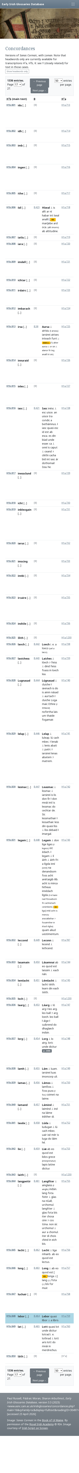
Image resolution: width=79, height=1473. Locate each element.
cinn (44, 1220)
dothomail (48, 463)
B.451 (37, 980)
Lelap (45, 734)
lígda (47, 863)
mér (53, 1135)
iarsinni (46, 334)
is (54, 207)
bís (55, 1212)
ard (56, 223)
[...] (24, 105)
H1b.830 (10, 786)
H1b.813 (10, 326)
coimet (51, 1094)
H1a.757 (65, 1268)
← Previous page (39, 83)
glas (53, 1197)
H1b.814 (10, 360)
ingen (21, 167)
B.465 (37, 1326)
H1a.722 (65, 280)
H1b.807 (10, 237)
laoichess (23, 658)
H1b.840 (10, 1104)
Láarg (46, 1005)
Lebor (46, 1316)
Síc (43, 814)
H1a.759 (65, 1316)
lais (55, 712)
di (53, 1116)
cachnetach (50, 903)
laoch (21, 644)
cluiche (46, 684)
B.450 (37, 962)
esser (45, 443)
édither (46, 1116)
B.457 (37, 1104)
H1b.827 (10, 658)
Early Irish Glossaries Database (23, 4)
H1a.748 (65, 1038)
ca (50, 443)
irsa (20, 327)
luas (53, 1072)
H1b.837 (10, 1038)
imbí (49, 910)
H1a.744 (65, 962)
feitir (45, 1197)
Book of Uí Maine (52, 1420)
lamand (23, 1105)
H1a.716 (65, 167)
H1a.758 (65, 1294)
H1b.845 (10, 1250)
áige (46, 1021)
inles (21, 386)
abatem (47, 757)
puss (51, 1090)
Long (45, 1268)
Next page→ (39, 90)
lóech (45, 662)
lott (56, 1338)
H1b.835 (10, 998)
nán (44, 974)
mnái (45, 802)
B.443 (37, 658)
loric (50, 1042)
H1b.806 (10, 207)
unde (51, 439)
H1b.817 (10, 473)
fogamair (47, 719)
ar (48, 211)
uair (44, 1135)
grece (51, 1157)
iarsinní (46, 753)
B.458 (37, 1122)
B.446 (37, 733)
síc (55, 1224)
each (56, 970)
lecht (21, 1250)
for (51, 1284)
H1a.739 (65, 658)
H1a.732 (65, 543)
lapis (44, 1164)
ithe (20, 193)
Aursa (45, 327)
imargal (46, 833)
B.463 (37, 1268)
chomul (53, 1232)
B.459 (37, 1148)
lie (19, 1149)
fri (50, 350)
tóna (45, 1224)
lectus (45, 1262)
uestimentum (50, 934)
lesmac (22, 787)
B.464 (37, 1316)
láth (20, 1356)
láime (49, 1112)
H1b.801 (10, 105)
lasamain (23, 962)
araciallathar (48, 918)
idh (20, 131)
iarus (21, 543)
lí (53, 856)
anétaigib (48, 879)
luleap (45, 737)
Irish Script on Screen (35, 1428)
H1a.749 (65, 1068)
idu (20, 105)
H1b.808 (10, 243)
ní (51, 211)
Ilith (20, 638)
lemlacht (23, 980)
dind (47, 666)
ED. (53, 219)
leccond (23, 940)
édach (45, 852)
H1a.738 (65, 644)
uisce (50, 412)
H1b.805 (10, 193)
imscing (23, 561)
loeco (45, 648)
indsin (45, 1032)
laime (45, 1098)
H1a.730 (65, 502)
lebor (21, 1316)
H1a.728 (65, 408)
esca (44, 435)
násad (54, 692)
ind (56, 1108)
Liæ (44, 1149)
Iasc (44, 408)
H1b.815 (10, 386)
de (53, 810)
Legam (46, 840)
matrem (47, 761)
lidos (45, 1157)
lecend (46, 944)
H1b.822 (10, 575)
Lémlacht (48, 980)
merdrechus (49, 1350)
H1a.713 (65, 105)
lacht (45, 984)
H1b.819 (10, 509)
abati (54, 745)
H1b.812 (10, 308)
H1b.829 (10, 733)
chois (53, 1236)
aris (44, 1342)
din (54, 435)
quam (45, 930)
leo (50, 1009)
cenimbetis (47, 906)
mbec (45, 741)
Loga (54, 700)
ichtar (22, 280)
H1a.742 (65, 786)
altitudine (52, 231)
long (20, 1268)
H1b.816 (10, 408)
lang (44, 1193)
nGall (49, 1201)
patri (47, 749)
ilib (56, 879)
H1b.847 (10, 1294)
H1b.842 (10, 1148)
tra (50, 416)
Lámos (46, 1083)
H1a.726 (65, 360)
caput (53, 447)
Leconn (46, 940)
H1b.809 (10, 261)
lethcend (47, 948)
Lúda (45, 1123)
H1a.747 (65, 1004)
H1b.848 (10, 1316)
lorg (20, 1039)
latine (51, 1164)
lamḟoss (46, 1086)
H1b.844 (10, 1181)
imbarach (24, 308)
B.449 (37, 940)
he (49, 467)
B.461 (37, 1181)
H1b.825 (10, 637)
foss (44, 875)
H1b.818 (10, 502)
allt (44, 211)
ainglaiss (47, 1185)
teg (52, 350)
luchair (22, 1294)
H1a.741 (65, 733)
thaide (51, 715)
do (56, 688)
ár (57, 459)
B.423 (37, 207)
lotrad (46, 1334)
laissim (46, 970)
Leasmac (47, 787)
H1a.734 (65, 575)
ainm (47, 692)
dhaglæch (48, 1028)
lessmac (46, 806)
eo (43, 966)
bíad (44, 439)
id (43, 432)
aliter (55, 342)
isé (49, 1135)
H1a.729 (65, 473)
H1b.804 (10, 167)
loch (20, 998)
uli (55, 1076)
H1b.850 (10, 1356)
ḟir (48, 798)
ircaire (22, 598)
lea (44, 674)
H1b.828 (10, 680)
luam (54, 1068)
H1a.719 (65, 237)
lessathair (47, 822)
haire (55, 895)
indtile (22, 623)
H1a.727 (65, 386)
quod (49, 966)
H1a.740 (65, 680)
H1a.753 (65, 1148)
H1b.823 (10, 597)
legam (22, 840)
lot (57, 1326)
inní (53, 863)
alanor (45, 350)
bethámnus (49, 424)
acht (50, 875)
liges (49, 844)
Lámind (47, 1105)
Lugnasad (24, 680)
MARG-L (46, 343)
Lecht (45, 1250)
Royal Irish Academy (41, 1424)
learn (45, 988)
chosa (50, 1216)
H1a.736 (65, 623)
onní (44, 447)
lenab (54, 741)
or (51, 346)
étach (44, 926)
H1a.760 (65, 1326)
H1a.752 (65, 1122)
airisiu (45, 330)
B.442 (37, 644)
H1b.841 (10, 1122)
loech (55, 670)
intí (50, 802)
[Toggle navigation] (73, 4)
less (57, 822)
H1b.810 (10, 280)
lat (20, 1326)
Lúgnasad (48, 680)
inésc (51, 408)
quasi (50, 428)
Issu (44, 467)
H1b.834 (10, 980)
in (50, 670)
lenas (54, 753)
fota (50, 1193)
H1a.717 (65, 193)
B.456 (37, 1082)
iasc (20, 408)
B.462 (37, 1250)
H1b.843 (10, 1174)
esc (44, 412)
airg (44, 1042)
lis (55, 795)
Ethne (51, 704)
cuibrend (47, 1024)
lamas (21, 1083)
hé (43, 1142)
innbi (21, 575)
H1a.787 (65, 940)
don (44, 798)
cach (56, 737)
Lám (45, 1068)
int (51, 215)
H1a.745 (65, 980)
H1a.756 (65, 1250)
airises (55, 334)
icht (20, 503)
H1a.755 (65, 1181)
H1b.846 (10, 1268)
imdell (22, 262)
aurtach (49, 696)
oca (44, 227)
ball (48, 1013)
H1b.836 (10, 1004)
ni (51, 895)
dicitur (53, 1046)
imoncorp (48, 1076)
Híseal (46, 207)
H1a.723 (65, 290)
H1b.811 (10, 290)
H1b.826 (10, 644)
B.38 (36, 326)
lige (44, 844)
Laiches (47, 658)
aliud (53, 930)
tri (48, 354)
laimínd (46, 1108)
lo (52, 1039)
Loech (46, 644)
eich (54, 1239)
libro (55, 1320)
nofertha (47, 712)
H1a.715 (65, 145)
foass (45, 670)
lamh (21, 1068)
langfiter (47, 1208)
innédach (47, 891)
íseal (56, 215)
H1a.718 (65, 207)
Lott (45, 1326)
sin (53, 346)
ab (43, 231)
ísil (19, 207)
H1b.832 (10, 940)
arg (44, 1009)
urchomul (48, 1204)
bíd (44, 459)
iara (20, 244)
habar (45, 215)
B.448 (37, 840)
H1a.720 (65, 243)
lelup (21, 734)
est (47, 432)
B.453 (37, 1004)
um (44, 715)
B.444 (37, 680)
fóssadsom (51, 899)
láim (54, 1138)
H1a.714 (65, 130)
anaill (44, 354)
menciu (45, 914)
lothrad (46, 1338)
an (55, 412)
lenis (47, 745)
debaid (53, 830)
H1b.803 (10, 145)
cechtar (46, 810)
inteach (46, 338)
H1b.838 (10, 1068)
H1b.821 (10, 561)
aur (44, 1232)
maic (45, 704)
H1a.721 (65, 261)
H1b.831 (10, 840)
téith (52, 984)
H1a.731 (65, 509)
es (50, 435)
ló (54, 1005)
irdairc (22, 290)
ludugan (47, 1127)
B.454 (37, 1038)
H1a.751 (65, 1104)
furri (54, 338)
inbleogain (24, 509)
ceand (48, 451)
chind (45, 1239)
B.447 (37, 786)
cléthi (45, 455)
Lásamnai (48, 962)
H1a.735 (65, 597)
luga (44, 1138)
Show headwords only (17, 71)
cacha (52, 455)
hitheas (46, 887)
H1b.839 (10, 1082)
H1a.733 (65, 561)
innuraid (23, 360)
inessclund (24, 473)
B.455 (37, 1068)
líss (55, 826)
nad (44, 899)
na (49, 867)
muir (44, 1288)
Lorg (45, 1039)
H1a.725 (65, 326)
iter (44, 1216)
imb (20, 145)
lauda (21, 1123)
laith (21, 1175)
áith (44, 860)
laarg (21, 1005)
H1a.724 (65, 308)
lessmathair (49, 818)
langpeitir (24, 1181)
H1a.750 (65, 1082)
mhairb (46, 1254)
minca (54, 883)
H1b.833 (10, 962)
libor (44, 1320)
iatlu (21, 237)
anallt (45, 219)
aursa (44, 346)
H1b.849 (10, 1326)
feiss (54, 662)
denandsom (49, 871)
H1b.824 (10, 623)
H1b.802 (10, 130)
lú (52, 737)
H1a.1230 (66, 637)
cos (52, 1220)
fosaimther (47, 922)
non (51, 1224)
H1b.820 (10, 543)
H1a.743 (65, 840)
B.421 (37, 408)
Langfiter (48, 1181)
